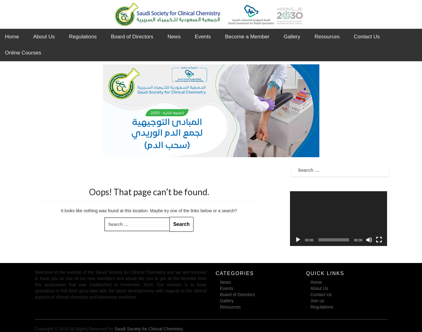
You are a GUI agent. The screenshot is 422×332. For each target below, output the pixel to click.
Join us (317, 300)
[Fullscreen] (379, 240)
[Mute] (369, 240)
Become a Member (247, 37)
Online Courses (23, 53)
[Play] (298, 240)
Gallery (291, 37)
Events (203, 37)
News (174, 37)
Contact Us (367, 37)
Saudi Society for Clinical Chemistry (148, 328)
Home (12, 37)
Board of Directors (132, 37)
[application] (338, 218)
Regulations (83, 37)
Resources (326, 37)
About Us (44, 37)
